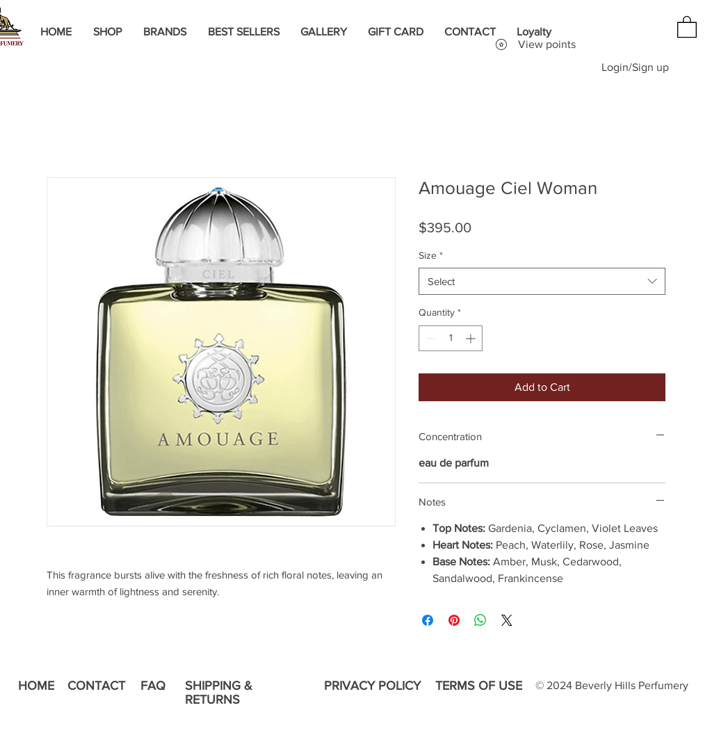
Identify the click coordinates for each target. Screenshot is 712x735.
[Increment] (471, 338)
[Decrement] (429, 338)
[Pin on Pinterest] (454, 620)
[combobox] (542, 281)
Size (431, 255)
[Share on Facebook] (427, 620)
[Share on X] (507, 620)
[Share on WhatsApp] (480, 620)
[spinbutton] (450, 338)
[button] (687, 26)
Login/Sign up (635, 67)
